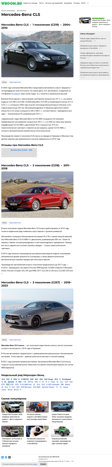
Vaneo (65, 387)
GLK (43, 384)
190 (24, 382)
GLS (56, 379)
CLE (7, 379)
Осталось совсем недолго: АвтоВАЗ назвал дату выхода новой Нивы (37, 416)
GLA (38, 384)
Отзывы (76, 3)
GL (34, 384)
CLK (66, 382)
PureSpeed (66, 379)
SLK (18, 387)
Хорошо (43, 464)
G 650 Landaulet (52, 384)
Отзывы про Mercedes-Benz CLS (22, 145)
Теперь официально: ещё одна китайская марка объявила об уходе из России (94, 55)
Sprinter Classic (48, 387)
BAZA (83, 3)
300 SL (30, 382)
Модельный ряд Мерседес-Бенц (22, 375)
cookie (35, 464)
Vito (20, 382)
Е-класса (15, 94)
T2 (61, 387)
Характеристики (15, 82)
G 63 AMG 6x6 (26, 384)
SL (5, 382)
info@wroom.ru (43, 459)
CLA (3, 379)
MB (62, 384)
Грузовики (68, 3)
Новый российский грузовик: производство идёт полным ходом (61, 441)
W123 (10, 390)
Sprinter (11, 382)
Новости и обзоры (30, 3)
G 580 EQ (25, 379)
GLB (32, 379)
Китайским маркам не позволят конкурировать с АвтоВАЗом (37, 441)
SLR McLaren (26, 387)
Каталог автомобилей (53, 3)
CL (58, 382)
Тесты (41, 3)
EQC (12, 384)
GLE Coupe (48, 379)
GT (43, 382)
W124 (16, 390)
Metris (67, 384)
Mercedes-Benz (21, 10)
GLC (36, 379)
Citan (53, 382)
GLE (41, 379)
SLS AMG (37, 387)
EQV (17, 384)
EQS (15, 379)
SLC (13, 387)
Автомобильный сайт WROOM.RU (49, 457)
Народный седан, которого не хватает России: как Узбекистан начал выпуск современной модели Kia (94, 65)
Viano (4, 390)
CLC (61, 382)
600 (36, 382)
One (6, 387)
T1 (57, 387)
